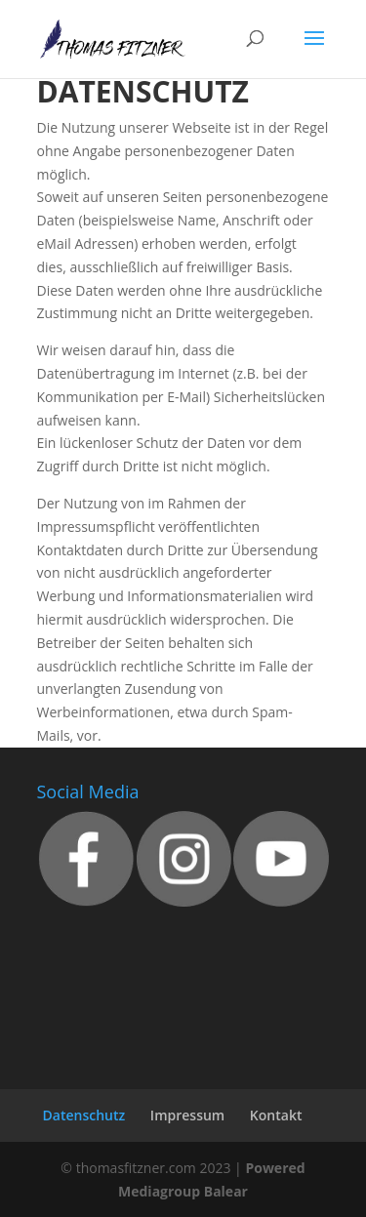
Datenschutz (84, 1115)
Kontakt (276, 1115)
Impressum (187, 1115)
